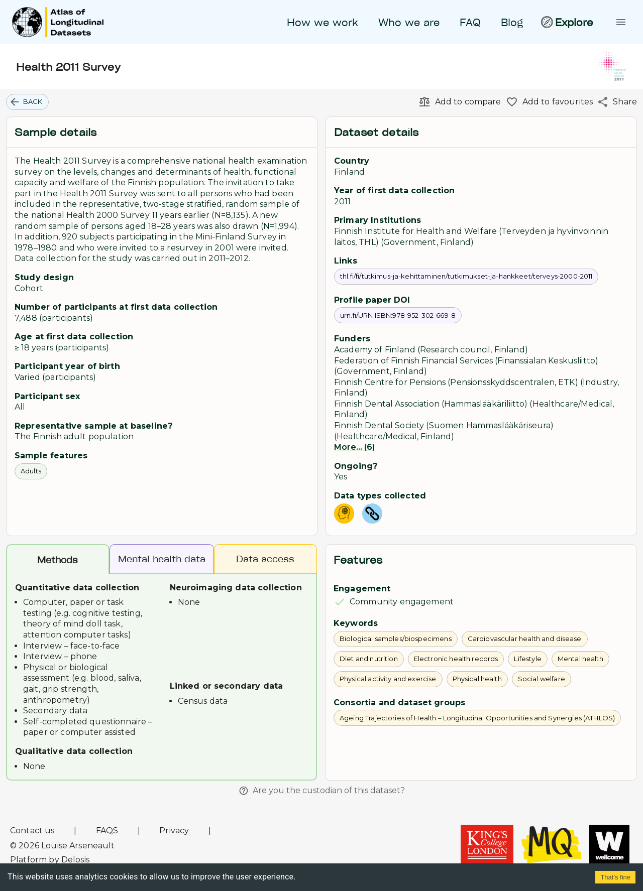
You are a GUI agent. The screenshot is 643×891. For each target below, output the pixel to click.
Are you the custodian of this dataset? (322, 791)
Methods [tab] (58, 559)
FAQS (107, 830)
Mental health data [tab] (161, 559)
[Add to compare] (457, 101)
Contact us (32, 830)
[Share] (615, 101)
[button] (27, 102)
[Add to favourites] (547, 101)
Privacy (174, 830)
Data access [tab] (266, 559)
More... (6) (354, 447)
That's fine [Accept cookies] (615, 877)
